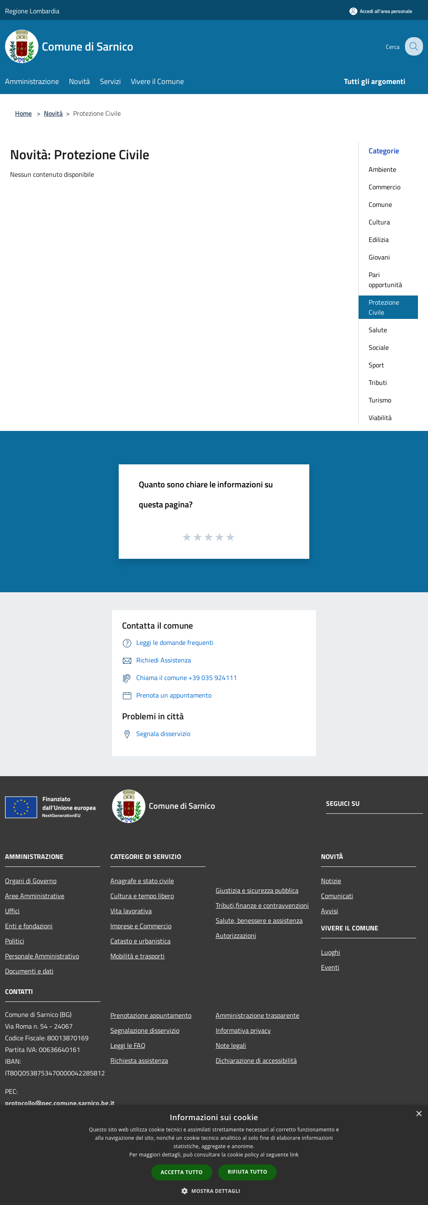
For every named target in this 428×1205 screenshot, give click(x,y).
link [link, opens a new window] (294, 1154)
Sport (376, 365)
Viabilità (380, 418)
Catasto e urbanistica (140, 941)
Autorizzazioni (236, 935)
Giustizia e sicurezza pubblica (257, 890)
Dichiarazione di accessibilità (256, 1060)
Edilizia (379, 239)
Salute (378, 330)
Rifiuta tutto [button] (248, 1171)
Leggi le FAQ (127, 1045)
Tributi (378, 382)
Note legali (231, 1045)
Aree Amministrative (34, 896)
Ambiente (382, 169)
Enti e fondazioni (29, 926)
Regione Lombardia (32, 11)
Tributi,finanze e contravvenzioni (262, 905)
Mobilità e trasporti (137, 956)
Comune (380, 204)
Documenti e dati (29, 971)
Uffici (12, 911)
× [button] (418, 1114)
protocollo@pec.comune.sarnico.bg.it (60, 1103)
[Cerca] (413, 46)
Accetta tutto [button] (182, 1172)
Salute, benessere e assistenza (259, 920)
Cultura (379, 222)
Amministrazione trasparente (257, 1015)
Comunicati (337, 896)
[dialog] (214, 1155)
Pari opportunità (385, 280)
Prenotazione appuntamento (150, 1015)
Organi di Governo (30, 881)
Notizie (331, 881)
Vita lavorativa (131, 911)
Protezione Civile (384, 307)
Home (23, 113)
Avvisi (329, 911)
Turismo (380, 400)
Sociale (379, 347)
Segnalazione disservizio (144, 1030)
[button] (214, 1191)
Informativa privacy (243, 1030)
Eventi (330, 967)
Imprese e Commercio (140, 926)
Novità (53, 113)
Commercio (384, 187)
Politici (14, 941)
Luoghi (330, 952)
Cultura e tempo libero (142, 896)
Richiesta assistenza (139, 1060)
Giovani (379, 257)
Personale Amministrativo (42, 956)
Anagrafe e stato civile (142, 881)
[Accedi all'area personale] (381, 11)
